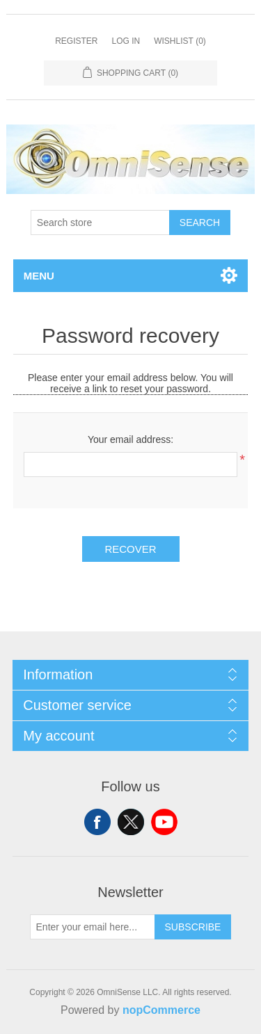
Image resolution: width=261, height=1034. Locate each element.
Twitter (131, 822)
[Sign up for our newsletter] (92, 926)
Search (200, 222)
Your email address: (130, 439)
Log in (125, 41)
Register (76, 41)
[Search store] (100, 222)
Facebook (97, 822)
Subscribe (193, 926)
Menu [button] (39, 276)
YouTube (164, 822)
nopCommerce (161, 1010)
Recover (130, 549)
